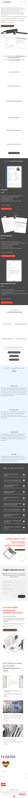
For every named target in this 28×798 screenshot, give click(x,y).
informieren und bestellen (14, 153)
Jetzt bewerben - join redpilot (10, 630)
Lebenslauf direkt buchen (6, 208)
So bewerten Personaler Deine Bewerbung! (13, 715)
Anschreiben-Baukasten (11, 294)
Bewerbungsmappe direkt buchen (8, 255)
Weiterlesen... (6, 696)
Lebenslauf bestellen (14, 356)
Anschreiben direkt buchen (7, 302)
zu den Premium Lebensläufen (19, 549)
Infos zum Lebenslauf (6, 205)
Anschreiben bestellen (14, 359)
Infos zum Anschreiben (6, 298)
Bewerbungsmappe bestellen (13, 352)
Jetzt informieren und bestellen (7, 26)
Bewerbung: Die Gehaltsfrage (10, 739)
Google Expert (3, 785)
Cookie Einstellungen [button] (22, 794)
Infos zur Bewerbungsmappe (7, 252)
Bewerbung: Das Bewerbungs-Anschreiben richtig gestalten (13, 691)
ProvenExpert (3, 783)
